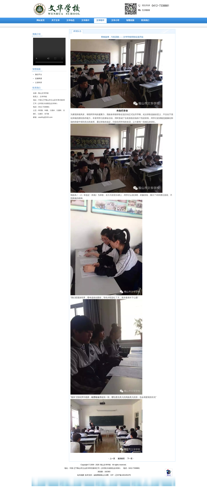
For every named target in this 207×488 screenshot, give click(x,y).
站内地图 (80, 475)
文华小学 (115, 20)
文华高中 (85, 20)
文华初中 (100, 20)
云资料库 (38, 83)
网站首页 (41, 20)
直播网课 (38, 79)
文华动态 (70, 20)
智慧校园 (130, 20)
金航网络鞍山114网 (101, 475)
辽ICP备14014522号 (123, 475)
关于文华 (55, 20)
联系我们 (145, 20)
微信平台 (38, 74)
